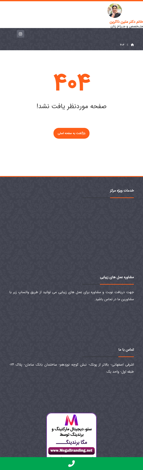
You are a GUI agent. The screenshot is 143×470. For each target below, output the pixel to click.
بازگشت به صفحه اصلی (71, 133)
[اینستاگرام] (20, 34)
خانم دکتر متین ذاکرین (126, 22)
